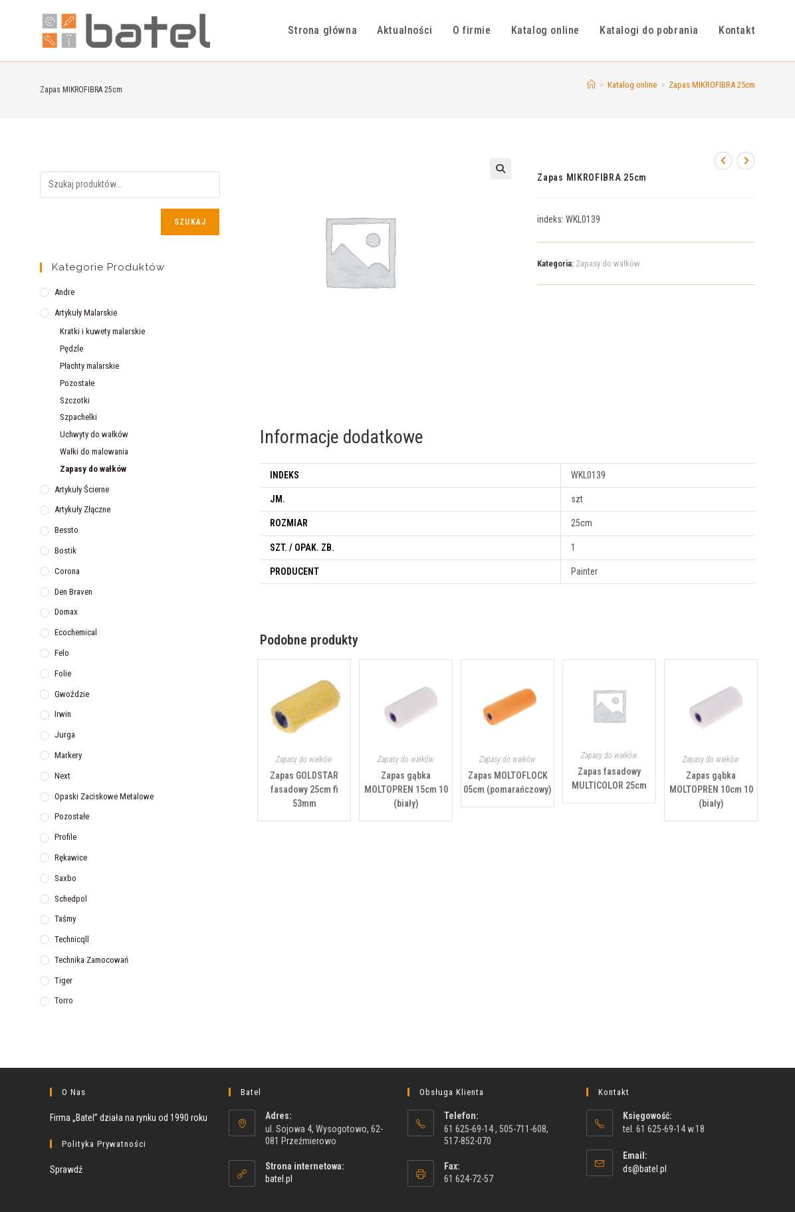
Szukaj (190, 222)
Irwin (63, 714)
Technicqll (72, 939)
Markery (68, 755)
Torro (64, 1000)
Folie (63, 673)
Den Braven (73, 592)
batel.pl (278, 1178)
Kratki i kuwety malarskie (102, 331)
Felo (62, 653)
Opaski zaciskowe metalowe (104, 796)
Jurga (65, 735)
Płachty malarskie (89, 366)
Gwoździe (72, 694)
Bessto (66, 530)
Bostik (65, 551)
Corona (67, 571)
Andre (64, 292)
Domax (66, 612)
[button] (500, 168)
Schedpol (71, 899)
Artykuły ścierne (82, 489)
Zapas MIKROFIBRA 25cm (712, 85)
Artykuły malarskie (86, 313)
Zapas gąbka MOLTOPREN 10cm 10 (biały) (711, 789)
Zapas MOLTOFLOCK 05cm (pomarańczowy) (507, 782)
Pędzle (71, 349)
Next (62, 776)
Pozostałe (77, 383)
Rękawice (71, 857)
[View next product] (746, 161)
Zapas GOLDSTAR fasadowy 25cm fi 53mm (304, 789)
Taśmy (65, 919)
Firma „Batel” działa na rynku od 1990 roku (128, 1117)
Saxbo (65, 878)
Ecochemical (76, 632)
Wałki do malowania (94, 451)
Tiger (63, 980)
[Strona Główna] (591, 85)
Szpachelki (78, 417)
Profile (65, 837)
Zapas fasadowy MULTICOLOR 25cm (609, 778)
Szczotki (75, 400)
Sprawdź (66, 1169)
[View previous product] (723, 161)
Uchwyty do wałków (94, 434)
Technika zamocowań (91, 960)
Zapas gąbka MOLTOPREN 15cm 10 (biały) (406, 789)
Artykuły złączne (82, 509)
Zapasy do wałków (608, 263)
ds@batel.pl (645, 1168)
